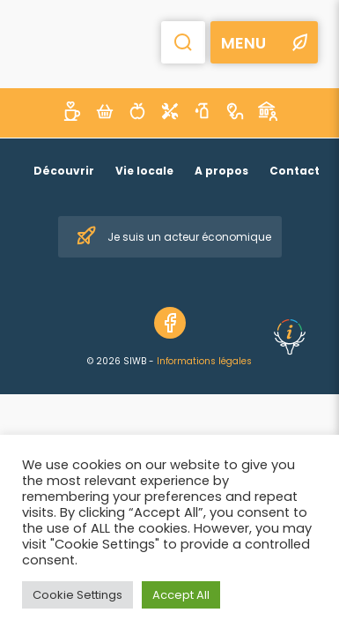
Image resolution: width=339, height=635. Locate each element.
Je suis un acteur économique (173, 237)
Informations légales (204, 361)
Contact (294, 170)
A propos (221, 170)
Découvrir (63, 170)
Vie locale (144, 170)
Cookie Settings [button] (77, 594)
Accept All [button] (181, 594)
